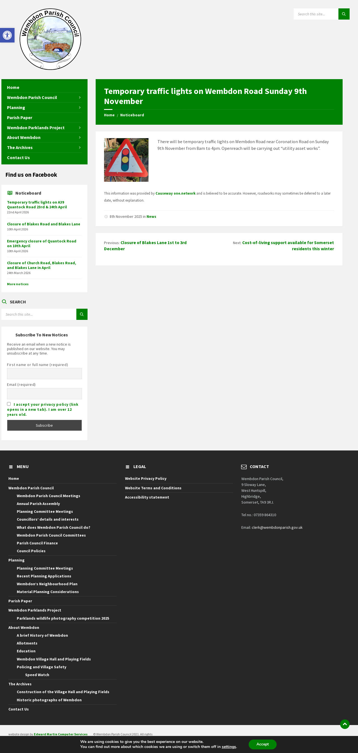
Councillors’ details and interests (48, 519)
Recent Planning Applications (44, 576)
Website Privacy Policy (145, 478)
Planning (16, 560)
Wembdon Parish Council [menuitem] (32, 97)
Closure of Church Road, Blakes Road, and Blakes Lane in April (41, 265)
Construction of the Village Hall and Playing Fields (63, 691)
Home (109, 114)
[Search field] (322, 14)
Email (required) (21, 384)
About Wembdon (23, 627)
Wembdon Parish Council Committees (51, 535)
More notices (18, 284)
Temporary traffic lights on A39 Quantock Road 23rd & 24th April (37, 204)
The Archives (20, 683)
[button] (7, 35)
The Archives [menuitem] (20, 147)
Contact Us (18, 709)
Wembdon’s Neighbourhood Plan (47, 583)
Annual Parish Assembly (38, 503)
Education (26, 650)
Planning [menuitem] (16, 107)
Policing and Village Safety (41, 666)
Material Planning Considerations (48, 591)
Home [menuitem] (13, 87)
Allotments (27, 643)
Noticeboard (132, 114)
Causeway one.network (176, 193)
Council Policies (31, 550)
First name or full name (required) (37, 364)
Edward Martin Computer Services (61, 734)
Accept (262, 744)
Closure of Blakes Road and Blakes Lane (43, 223)
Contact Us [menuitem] (18, 157)
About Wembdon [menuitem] (24, 137)
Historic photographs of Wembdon (49, 699)
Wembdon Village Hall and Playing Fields (54, 659)
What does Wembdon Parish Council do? (53, 527)
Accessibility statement (147, 497)
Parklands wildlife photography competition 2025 (63, 618)
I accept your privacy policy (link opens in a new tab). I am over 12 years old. (42, 409)
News (151, 216)
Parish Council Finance (37, 543)
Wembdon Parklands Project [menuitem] (36, 127)
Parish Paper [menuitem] (19, 117)
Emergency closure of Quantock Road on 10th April (41, 243)
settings (228, 746)
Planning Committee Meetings (45, 511)
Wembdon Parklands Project (34, 610)
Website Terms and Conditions (153, 487)
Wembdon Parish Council (31, 487)
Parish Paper (20, 600)
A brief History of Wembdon (42, 635)
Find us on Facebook (31, 174)
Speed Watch (37, 674)
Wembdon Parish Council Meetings (48, 495)
